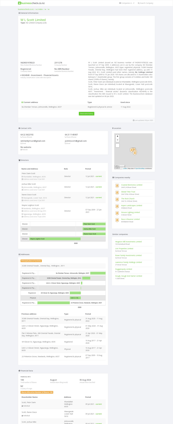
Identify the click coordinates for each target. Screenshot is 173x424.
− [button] (117, 140)
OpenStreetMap (140, 168)
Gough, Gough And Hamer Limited (128, 276)
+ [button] (117, 136)
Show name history (86, 114)
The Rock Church (127, 198)
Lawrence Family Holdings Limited (128, 262)
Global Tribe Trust (128, 192)
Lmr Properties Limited (124, 248)
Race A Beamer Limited (130, 219)
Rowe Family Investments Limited (128, 255)
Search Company (145, 3)
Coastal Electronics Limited (131, 185)
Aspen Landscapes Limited (131, 205)
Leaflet (125, 168)
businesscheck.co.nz (26, 9)
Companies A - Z (126, 3)
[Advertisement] (86, 43)
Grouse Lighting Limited (130, 212)
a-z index (39, 9)
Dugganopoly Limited (123, 269)
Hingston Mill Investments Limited (128, 241)
